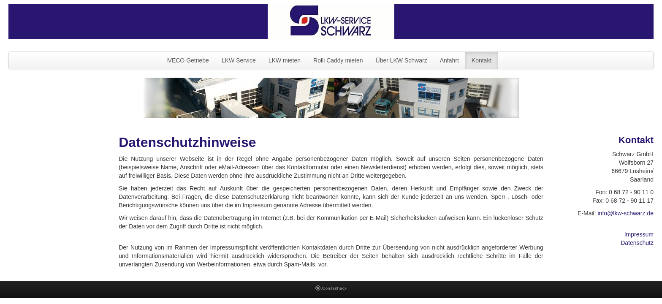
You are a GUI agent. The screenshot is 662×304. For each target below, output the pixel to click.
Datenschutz (637, 242)
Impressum (639, 234)
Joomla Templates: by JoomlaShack (331, 289)
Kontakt (481, 60)
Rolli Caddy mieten (338, 60)
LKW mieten (285, 60)
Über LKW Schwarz (401, 60)
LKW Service (239, 60)
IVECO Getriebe (187, 60)
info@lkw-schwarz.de (625, 213)
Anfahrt (449, 60)
